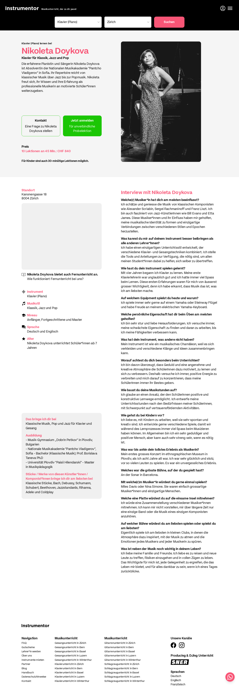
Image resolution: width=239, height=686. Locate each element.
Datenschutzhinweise (34, 676)
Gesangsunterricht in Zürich (70, 643)
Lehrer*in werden (31, 651)
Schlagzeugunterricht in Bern (121, 668)
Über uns (27, 655)
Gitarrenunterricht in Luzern (120, 655)
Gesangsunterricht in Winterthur (73, 660)
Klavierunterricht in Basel (69, 672)
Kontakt (26, 681)
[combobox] (77, 22)
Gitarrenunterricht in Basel (119, 651)
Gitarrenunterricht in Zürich (119, 643)
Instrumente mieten (33, 660)
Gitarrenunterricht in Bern (119, 647)
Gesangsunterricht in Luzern (71, 655)
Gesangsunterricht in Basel (70, 651)
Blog (24, 668)
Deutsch (176, 676)
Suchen (169, 22)
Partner (26, 664)
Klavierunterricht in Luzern (70, 676)
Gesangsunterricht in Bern (70, 647)
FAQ (24, 643)
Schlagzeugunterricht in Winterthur (124, 681)
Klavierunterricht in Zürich (69, 664)
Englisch (176, 680)
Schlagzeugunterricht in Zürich (121, 664)
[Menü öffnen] (230, 8)
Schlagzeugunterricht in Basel (121, 672)
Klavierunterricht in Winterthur (72, 681)
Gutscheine (28, 647)
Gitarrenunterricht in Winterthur (122, 660)
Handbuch (28, 672)
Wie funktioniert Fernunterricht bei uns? (55, 279)
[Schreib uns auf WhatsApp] (230, 677)
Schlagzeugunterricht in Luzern (122, 676)
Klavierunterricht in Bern (68, 668)
